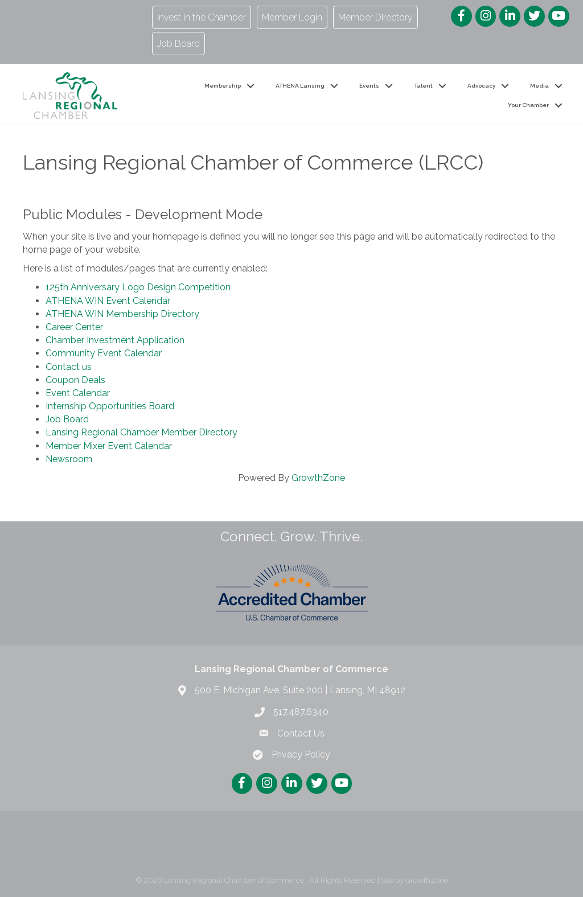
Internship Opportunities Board (110, 406)
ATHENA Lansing (300, 86)
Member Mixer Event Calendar (109, 446)
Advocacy (481, 86)
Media (539, 86)
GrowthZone (318, 477)
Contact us (69, 366)
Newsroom (69, 459)
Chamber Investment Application (115, 340)
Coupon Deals (75, 380)
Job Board (67, 419)
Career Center (74, 327)
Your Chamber (528, 105)
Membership (222, 86)
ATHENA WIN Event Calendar (108, 300)
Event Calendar (78, 393)
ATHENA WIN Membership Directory (122, 313)
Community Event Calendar (104, 353)
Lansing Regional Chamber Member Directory (141, 432)
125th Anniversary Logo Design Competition (138, 287)
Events (369, 86)
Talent (423, 86)
